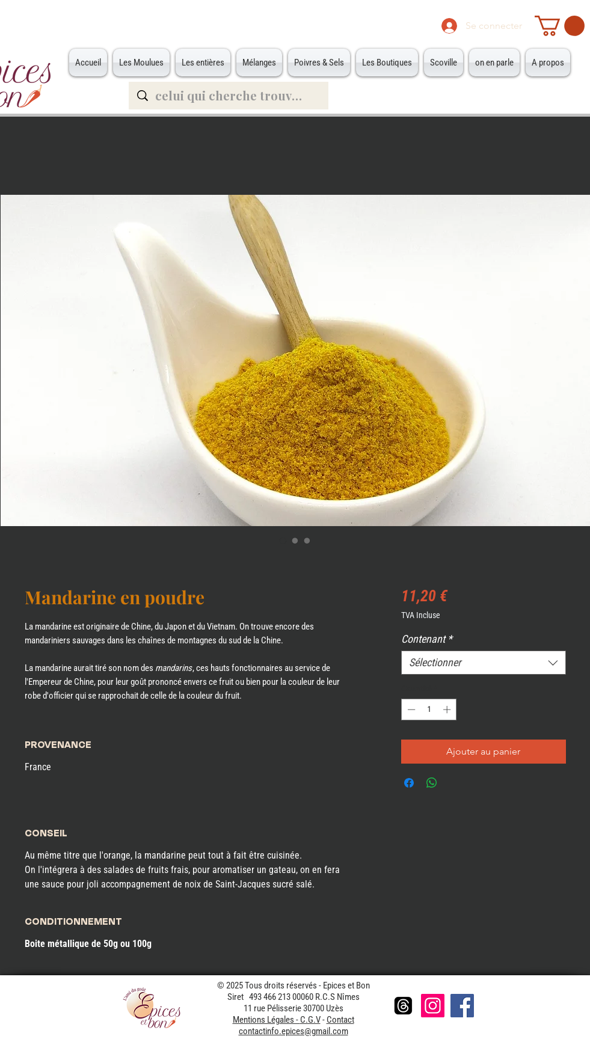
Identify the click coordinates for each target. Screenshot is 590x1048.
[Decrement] (410, 709)
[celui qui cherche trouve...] (229, 95)
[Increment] (448, 709)
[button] (560, 26)
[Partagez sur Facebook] (409, 783)
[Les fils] (403, 1005)
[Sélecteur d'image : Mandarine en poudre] (283, 541)
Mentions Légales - (266, 1019)
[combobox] (483, 663)
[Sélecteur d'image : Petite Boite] (295, 541)
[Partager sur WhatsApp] (432, 783)
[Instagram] (432, 1005)
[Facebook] (462, 1005)
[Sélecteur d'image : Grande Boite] (307, 541)
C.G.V (310, 1019)
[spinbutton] (429, 709)
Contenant (426, 639)
